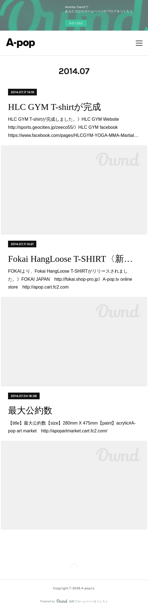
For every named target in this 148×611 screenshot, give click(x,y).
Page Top (74, 566)
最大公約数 (30, 410)
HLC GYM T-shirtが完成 (54, 107)
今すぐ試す (76, 23)
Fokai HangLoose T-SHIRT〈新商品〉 (74, 259)
